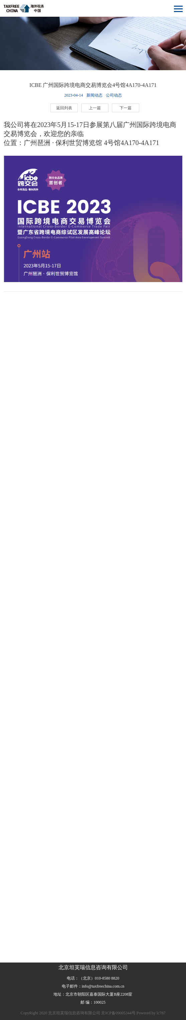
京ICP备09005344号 (118, 1013)
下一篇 (126, 108)
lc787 (161, 1013)
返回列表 (64, 108)
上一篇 (95, 108)
